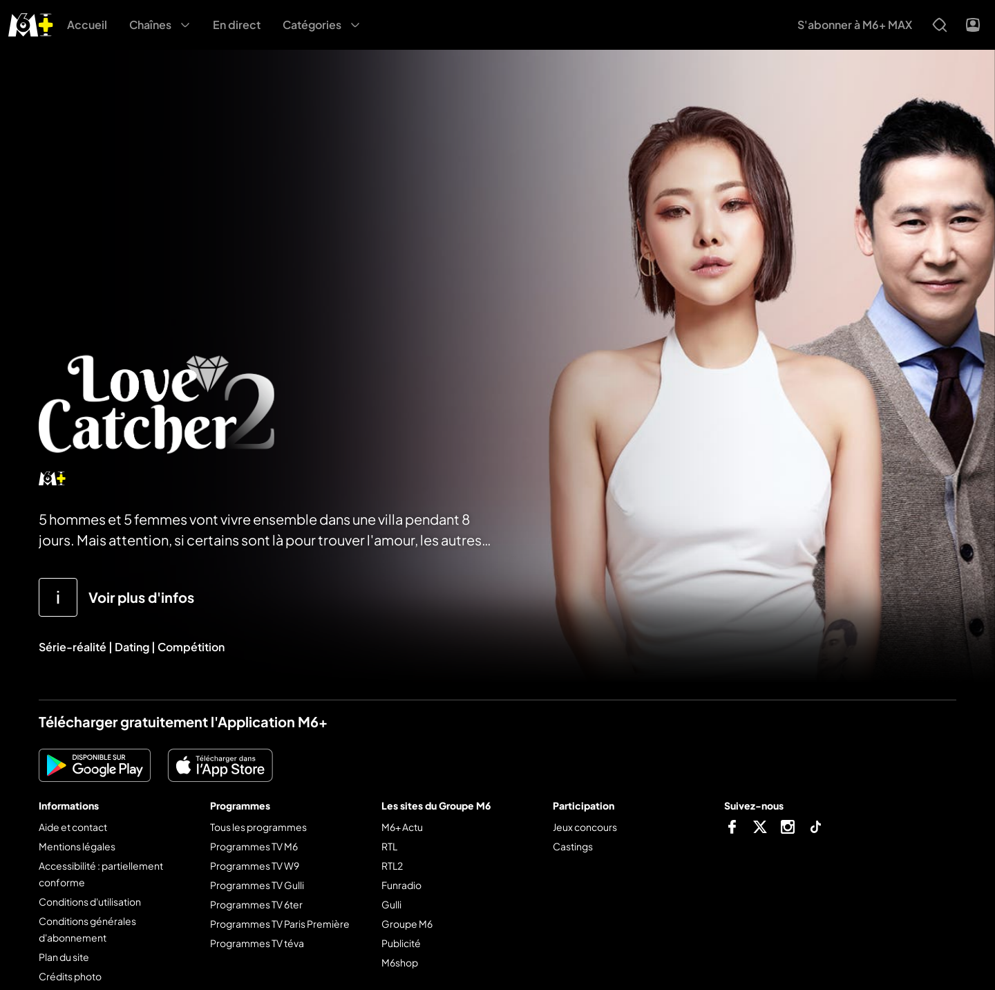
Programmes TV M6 (254, 846)
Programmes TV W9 (254, 865)
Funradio (401, 885)
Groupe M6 (407, 923)
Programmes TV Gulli (257, 885)
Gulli (391, 904)
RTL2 (392, 865)
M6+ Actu (402, 827)
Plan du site (64, 957)
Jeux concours (585, 827)
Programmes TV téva (257, 943)
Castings (573, 846)
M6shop (399, 962)
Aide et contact (73, 827)
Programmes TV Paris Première (280, 923)
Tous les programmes (258, 827)
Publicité (401, 943)
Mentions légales (77, 846)
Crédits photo (70, 976)
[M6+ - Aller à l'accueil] (30, 23)
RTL (389, 846)
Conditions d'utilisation (90, 901)
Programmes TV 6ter (256, 904)
